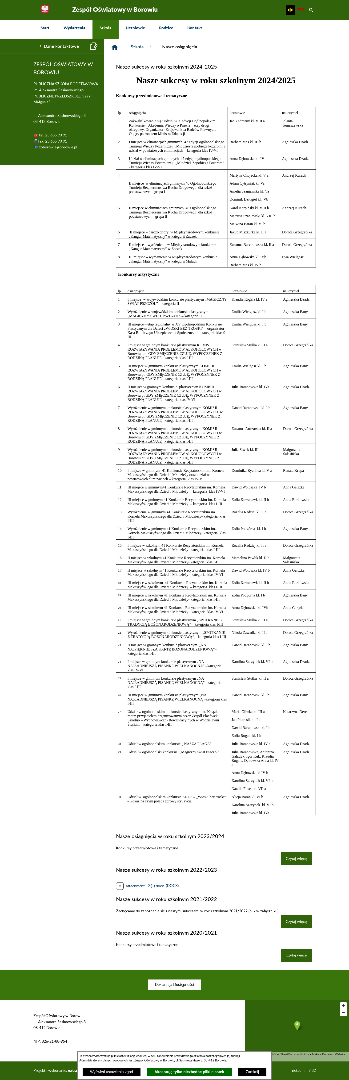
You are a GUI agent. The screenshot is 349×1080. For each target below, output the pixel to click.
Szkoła (142, 46)
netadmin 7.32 (304, 1070)
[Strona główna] (114, 47)
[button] (290, 10)
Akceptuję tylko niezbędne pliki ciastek (189, 1072)
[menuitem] (44, 29)
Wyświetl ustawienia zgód (111, 1072)
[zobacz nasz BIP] (300, 10)
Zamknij (252, 1072)
